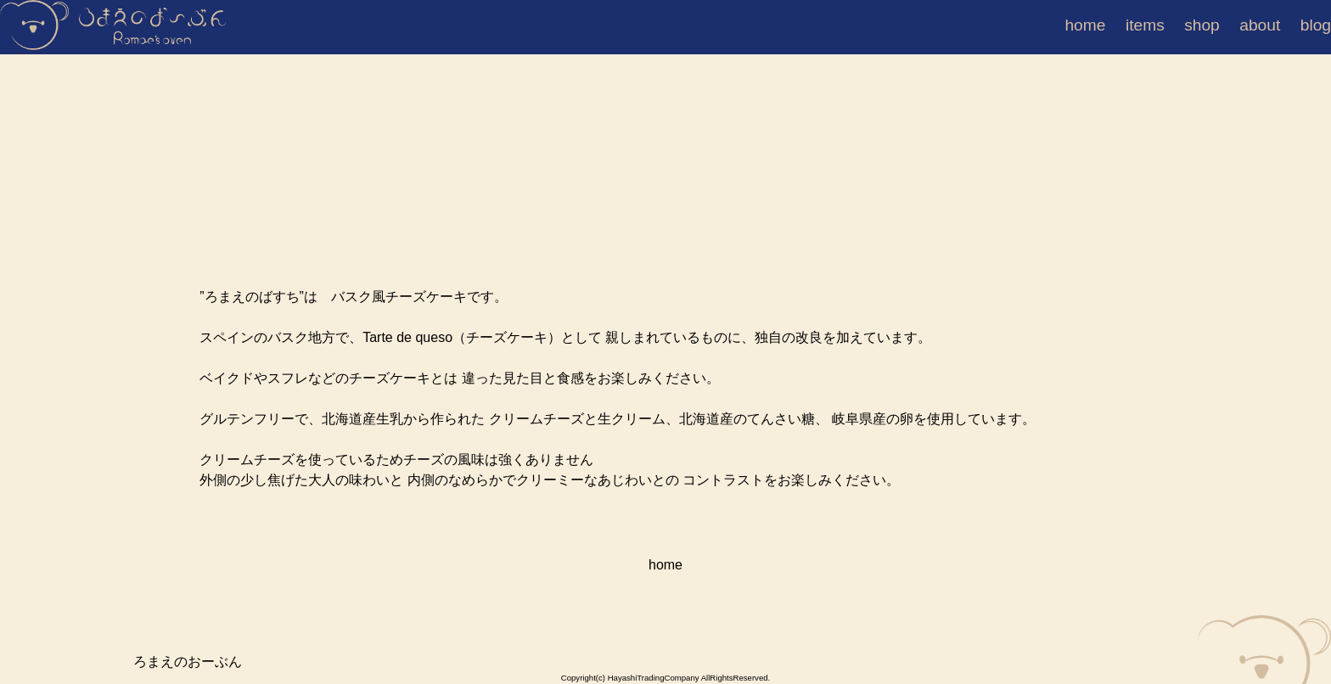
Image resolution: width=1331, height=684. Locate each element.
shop (1210, 25)
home (1092, 25)
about (1267, 25)
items (1153, 25)
